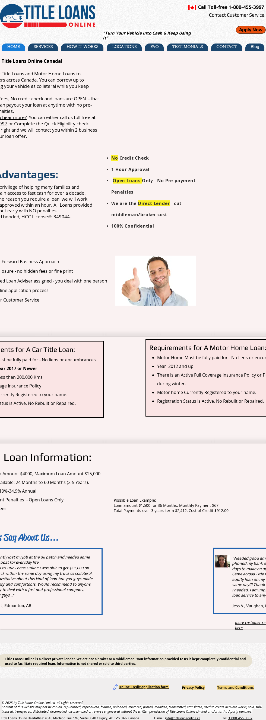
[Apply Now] (251, 30)
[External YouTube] (154, 99)
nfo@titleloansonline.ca (183, 718)
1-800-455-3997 (240, 718)
